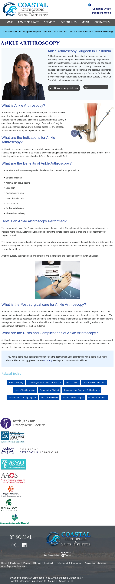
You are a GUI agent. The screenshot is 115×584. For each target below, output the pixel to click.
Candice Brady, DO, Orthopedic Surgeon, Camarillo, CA (29, 31)
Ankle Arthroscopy (49, 397)
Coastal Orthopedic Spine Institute (28, 581)
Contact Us (101, 22)
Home (9, 22)
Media (85, 22)
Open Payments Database (13, 566)
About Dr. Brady (28, 22)
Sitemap (37, 563)
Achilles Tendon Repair (73, 397)
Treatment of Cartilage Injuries (22, 397)
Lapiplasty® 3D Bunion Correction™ (44, 382)
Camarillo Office (101, 8)
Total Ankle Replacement (94, 382)
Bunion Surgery (16, 382)
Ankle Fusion (72, 382)
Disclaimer (15, 563)
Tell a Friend (62, 563)
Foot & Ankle (75, 31)
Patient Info (68, 22)
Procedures (87, 31)
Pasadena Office (101, 12)
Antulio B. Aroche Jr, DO (60, 581)
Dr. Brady (47, 360)
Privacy (26, 563)
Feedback (48, 563)
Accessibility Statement (95, 563)
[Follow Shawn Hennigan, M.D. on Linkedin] (24, 545)
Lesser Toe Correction (24, 390)
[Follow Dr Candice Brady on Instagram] (14, 545)
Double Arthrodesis (97, 397)
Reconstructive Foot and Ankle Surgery (81, 390)
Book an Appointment (66, 88)
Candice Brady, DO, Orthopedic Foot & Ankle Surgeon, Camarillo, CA (47, 577)
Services (49, 22)
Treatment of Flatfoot (49, 390)
